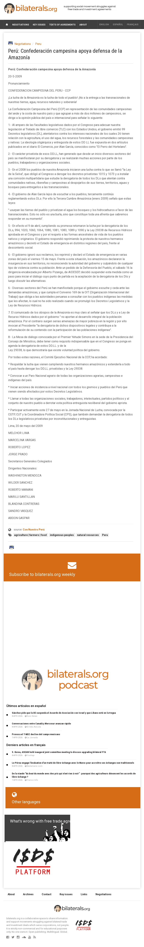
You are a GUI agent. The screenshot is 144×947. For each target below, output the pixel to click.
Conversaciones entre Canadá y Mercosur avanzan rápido (41, 723)
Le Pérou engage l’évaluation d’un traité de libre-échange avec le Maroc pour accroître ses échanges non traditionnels (73, 762)
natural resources (88, 535)
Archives (28, 894)
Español (118, 24)
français (132, 24)
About (83, 24)
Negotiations (20, 24)
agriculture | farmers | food (30, 535)
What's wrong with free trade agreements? (48, 821)
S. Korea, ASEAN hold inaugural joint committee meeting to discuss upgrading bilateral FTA (59, 752)
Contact (46, 894)
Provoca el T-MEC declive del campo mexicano (36, 734)
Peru (38, 44)
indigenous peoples (62, 535)
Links (84, 894)
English (104, 24)
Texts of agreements (62, 24)
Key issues (39, 24)
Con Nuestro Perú (33, 529)
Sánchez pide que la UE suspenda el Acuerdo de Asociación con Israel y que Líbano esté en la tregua (64, 712)
